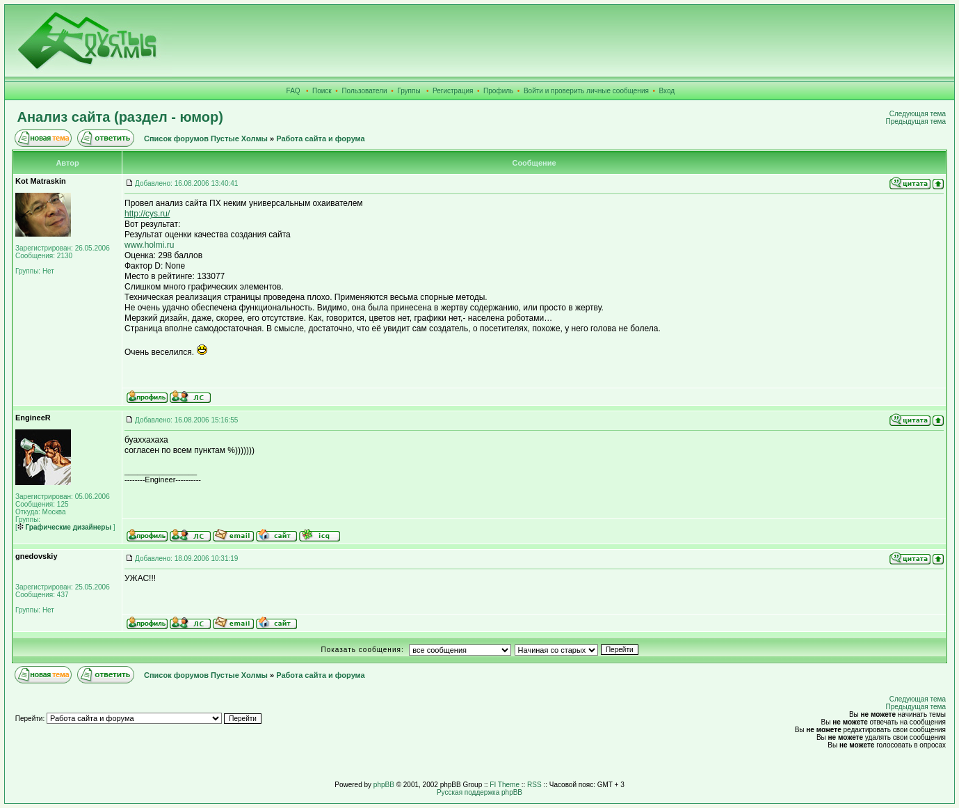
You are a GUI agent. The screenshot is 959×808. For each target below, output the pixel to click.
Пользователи (364, 91)
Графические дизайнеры (64, 527)
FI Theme (504, 785)
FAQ (293, 91)
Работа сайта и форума (320, 138)
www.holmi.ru (149, 245)
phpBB (383, 785)
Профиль (498, 91)
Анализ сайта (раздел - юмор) (120, 117)
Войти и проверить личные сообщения (586, 91)
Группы (408, 91)
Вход (667, 91)
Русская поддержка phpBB (479, 792)
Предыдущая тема (916, 121)
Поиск (322, 91)
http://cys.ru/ (147, 214)
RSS (534, 785)
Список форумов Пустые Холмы (206, 138)
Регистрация (453, 91)
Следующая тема (917, 114)
